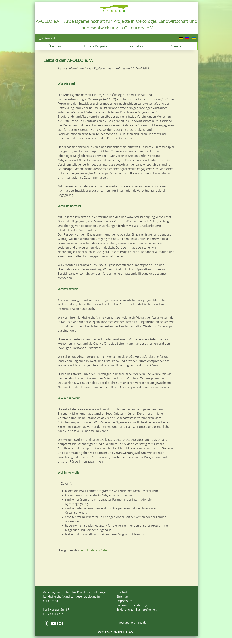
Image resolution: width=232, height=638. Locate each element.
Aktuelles (136, 46)
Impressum (124, 601)
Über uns (55, 46)
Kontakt (50, 38)
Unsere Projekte (95, 46)
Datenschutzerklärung (132, 605)
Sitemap (122, 596)
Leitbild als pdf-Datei (94, 550)
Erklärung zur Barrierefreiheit (137, 610)
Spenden (177, 46)
